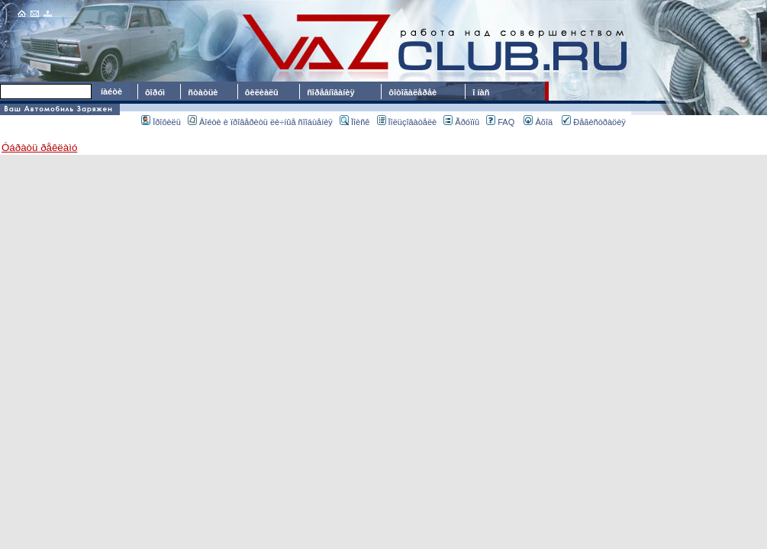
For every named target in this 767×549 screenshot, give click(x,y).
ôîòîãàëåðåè (414, 92)
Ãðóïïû (461, 122)
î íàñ (480, 92)
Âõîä (538, 122)
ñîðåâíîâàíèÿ (330, 92)
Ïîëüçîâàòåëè (407, 122)
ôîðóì (155, 92)
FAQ (500, 122)
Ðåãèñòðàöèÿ (594, 122)
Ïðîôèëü (161, 122)
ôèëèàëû (262, 92)
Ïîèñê (354, 122)
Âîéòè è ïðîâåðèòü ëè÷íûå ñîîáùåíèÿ (260, 122)
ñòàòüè (203, 92)
